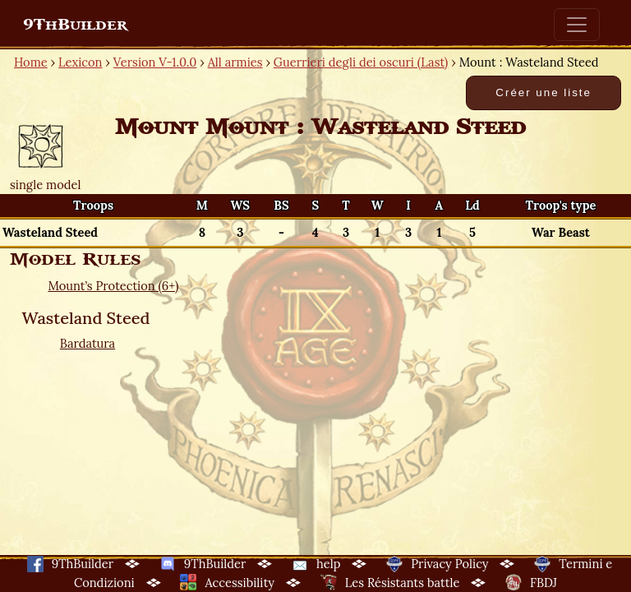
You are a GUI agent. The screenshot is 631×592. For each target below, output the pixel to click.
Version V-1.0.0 (155, 62)
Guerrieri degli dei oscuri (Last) (361, 62)
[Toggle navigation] (577, 24)
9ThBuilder (75, 24)
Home (31, 62)
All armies (235, 62)
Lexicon (80, 62)
